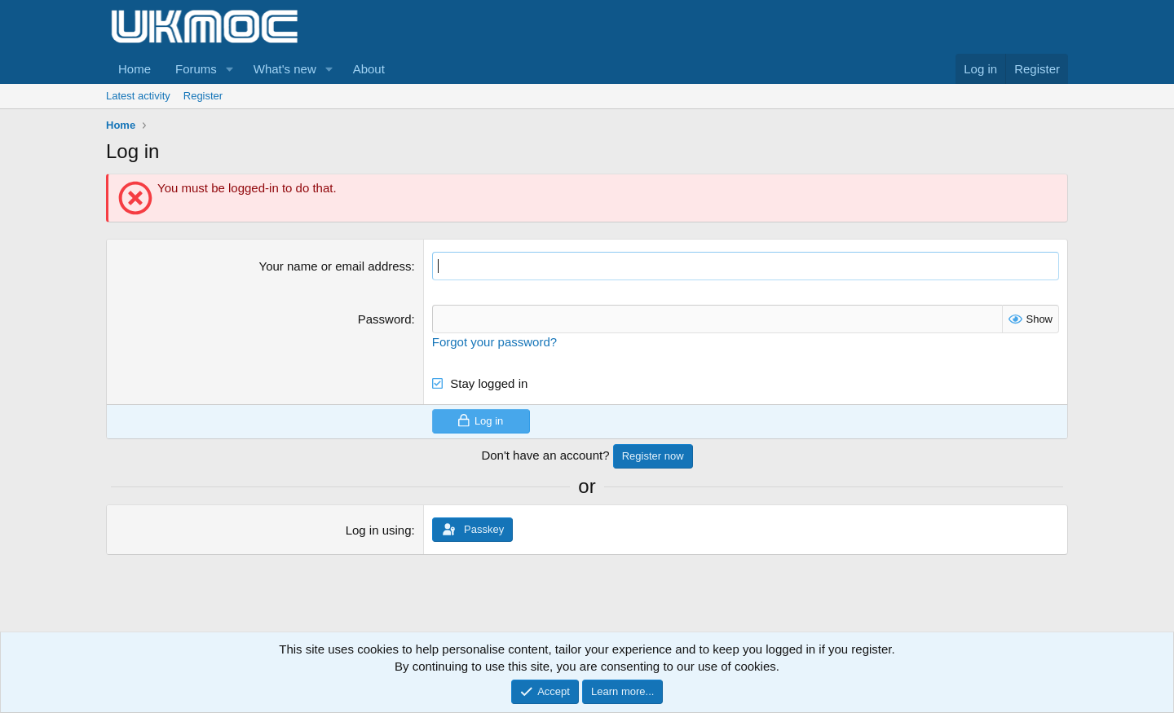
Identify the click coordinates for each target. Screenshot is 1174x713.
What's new (285, 69)
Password (385, 319)
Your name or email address (335, 266)
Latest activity (138, 96)
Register (203, 96)
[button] (229, 69)
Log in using (379, 530)
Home (134, 69)
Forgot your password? (494, 342)
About (369, 69)
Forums (196, 69)
